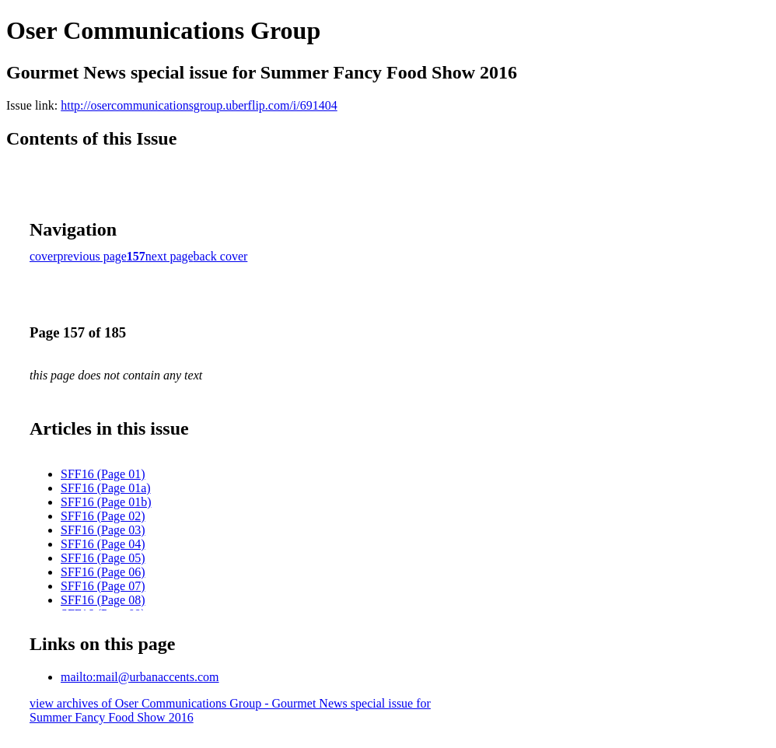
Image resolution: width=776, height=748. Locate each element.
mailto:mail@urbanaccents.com (140, 676)
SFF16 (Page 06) (103, 571)
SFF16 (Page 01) (103, 474)
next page (169, 256)
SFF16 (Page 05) (103, 557)
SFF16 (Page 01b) (106, 502)
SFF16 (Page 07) (103, 585)
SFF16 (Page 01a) (106, 488)
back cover (221, 256)
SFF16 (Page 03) (103, 530)
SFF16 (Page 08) (103, 599)
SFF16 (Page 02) (103, 516)
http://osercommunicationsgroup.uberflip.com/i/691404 (199, 105)
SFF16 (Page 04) (103, 544)
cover (44, 256)
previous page (92, 256)
